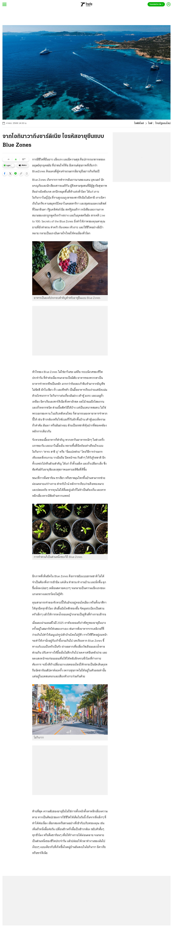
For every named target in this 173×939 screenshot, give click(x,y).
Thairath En (156, 4)
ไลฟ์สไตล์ (139, 123)
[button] (4, 173)
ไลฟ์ (150, 123)
